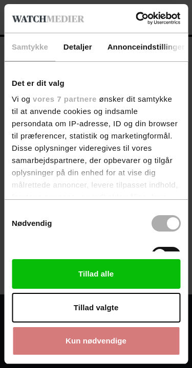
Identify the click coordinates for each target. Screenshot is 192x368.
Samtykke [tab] (30, 46)
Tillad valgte (96, 307)
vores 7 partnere (65, 99)
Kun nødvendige (96, 340)
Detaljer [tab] (77, 46)
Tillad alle (96, 273)
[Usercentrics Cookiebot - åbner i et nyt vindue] (136, 18)
